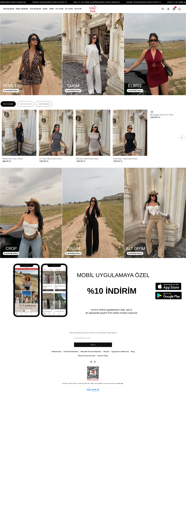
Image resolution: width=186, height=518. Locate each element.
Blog (133, 352)
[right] (182, 137)
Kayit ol (93, 345)
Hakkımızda (56, 352)
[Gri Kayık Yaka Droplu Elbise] (56, 133)
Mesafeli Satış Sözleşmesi (91, 352)
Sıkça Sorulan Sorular (86, 356)
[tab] (8, 104)
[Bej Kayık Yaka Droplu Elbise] (93, 133)
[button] (22, 9)
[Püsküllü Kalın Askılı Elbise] (19, 133)
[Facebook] (91, 362)
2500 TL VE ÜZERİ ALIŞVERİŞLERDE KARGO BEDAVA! (100, 2)
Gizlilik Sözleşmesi (71, 352)
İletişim (106, 352)
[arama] (180, 8)
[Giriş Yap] (169, 8)
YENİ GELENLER (8, 9)
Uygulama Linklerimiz (120, 352)
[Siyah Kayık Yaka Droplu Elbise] (130, 133)
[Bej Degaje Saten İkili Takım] (167, 111)
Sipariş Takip (103, 356)
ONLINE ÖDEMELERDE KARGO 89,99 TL (53, 2)
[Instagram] (94, 362)
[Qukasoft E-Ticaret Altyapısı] (93, 390)
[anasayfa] (93, 9)
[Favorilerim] (163, 8)
